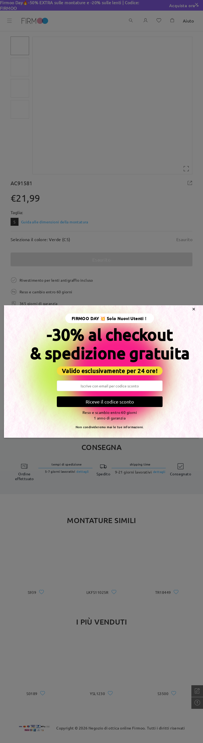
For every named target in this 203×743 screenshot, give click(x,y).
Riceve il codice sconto (110, 401)
